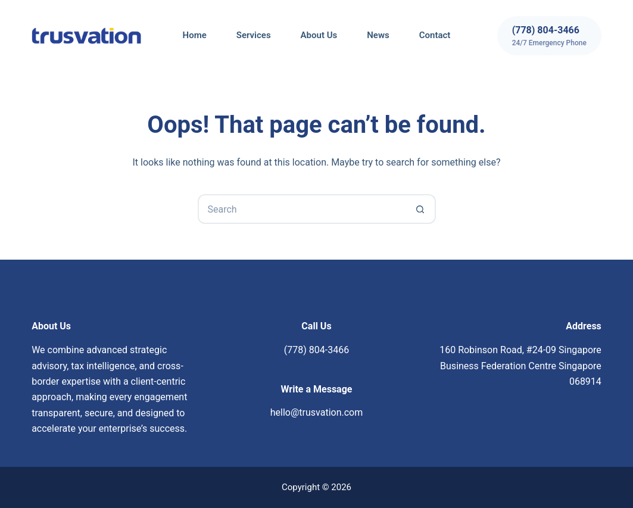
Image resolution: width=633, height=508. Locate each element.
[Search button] (421, 209)
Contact (435, 35)
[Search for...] (302, 209)
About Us (319, 35)
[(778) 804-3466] (549, 35)
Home (195, 35)
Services (253, 35)
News (378, 35)
